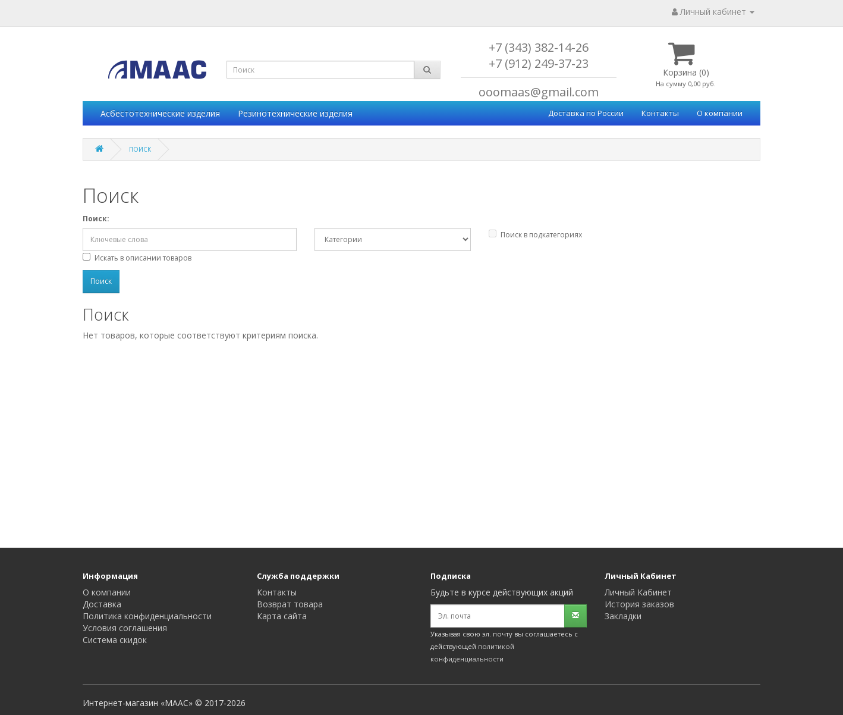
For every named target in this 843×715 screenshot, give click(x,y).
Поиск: (96, 219)
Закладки (623, 616)
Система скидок (115, 639)
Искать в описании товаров (137, 258)
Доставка (102, 604)
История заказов (639, 604)
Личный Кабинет (638, 592)
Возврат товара (290, 604)
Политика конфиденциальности (147, 616)
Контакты (660, 113)
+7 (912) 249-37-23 (539, 63)
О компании (720, 113)
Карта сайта (282, 616)
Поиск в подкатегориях (535, 235)
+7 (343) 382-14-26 (539, 47)
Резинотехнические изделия (295, 113)
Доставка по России (586, 113)
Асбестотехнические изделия (160, 113)
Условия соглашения (125, 628)
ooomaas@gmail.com (539, 92)
